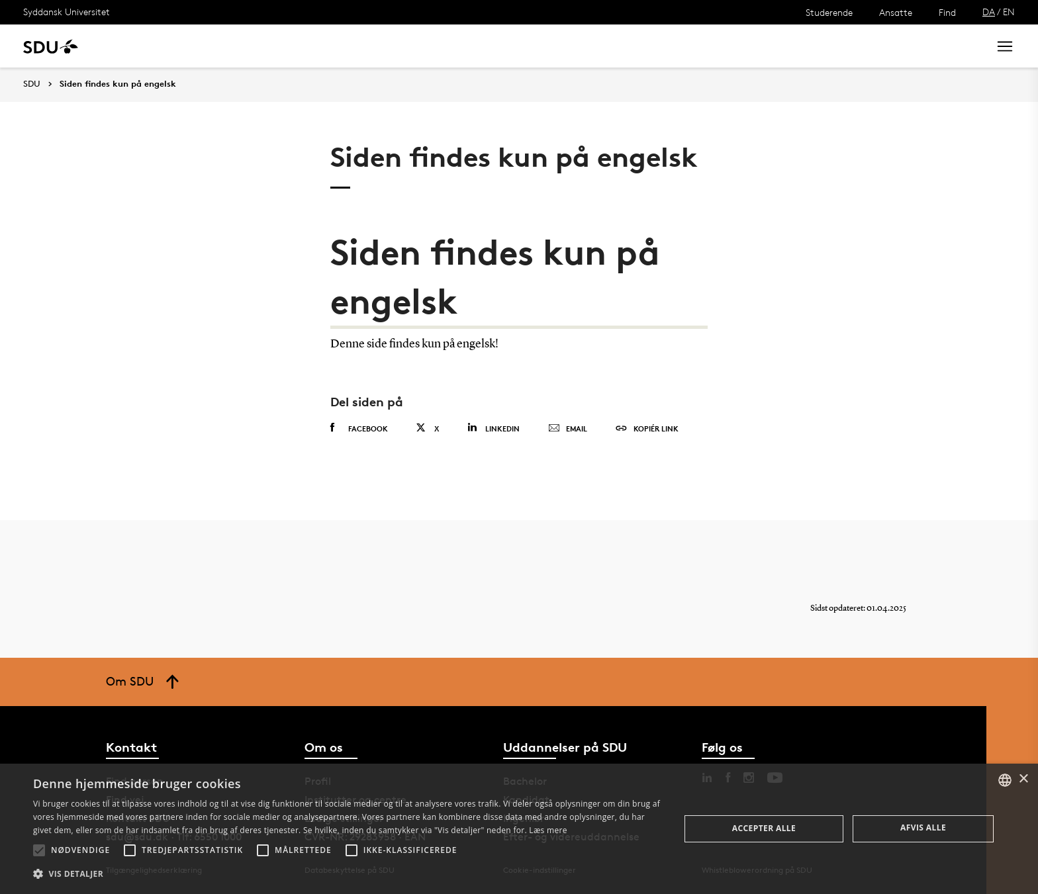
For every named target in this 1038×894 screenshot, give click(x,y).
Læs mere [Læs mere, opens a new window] (548, 830)
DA (988, 11)
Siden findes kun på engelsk (118, 84)
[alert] (519, 829)
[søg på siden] (868, 46)
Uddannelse (141, 46)
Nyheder (274, 46)
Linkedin (493, 427)
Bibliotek (412, 46)
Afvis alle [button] (923, 827)
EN (1009, 11)
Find (947, 12)
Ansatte (895, 12)
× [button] (1023, 779)
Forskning (212, 46)
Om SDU (471, 46)
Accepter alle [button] (764, 828)
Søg (962, 46)
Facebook (359, 428)
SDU (31, 83)
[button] (39, 850)
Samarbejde (342, 46)
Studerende (829, 12)
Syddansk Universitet (66, 11)
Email (567, 429)
